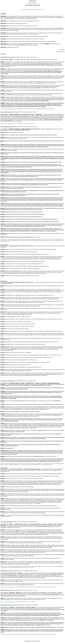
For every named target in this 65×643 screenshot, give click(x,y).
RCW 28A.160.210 (23, 23)
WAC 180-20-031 (54, 61)
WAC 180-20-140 (4, 592)
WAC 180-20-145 (4, 607)
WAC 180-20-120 (4, 524)
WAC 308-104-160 (56, 156)
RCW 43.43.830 (33, 183)
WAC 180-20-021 (4, 114)
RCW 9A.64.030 (46, 171)
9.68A (29, 170)
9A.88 (21, 171)
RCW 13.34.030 (33, 187)
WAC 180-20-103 (46, 28)
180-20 (14, 16)
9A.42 (37, 169)
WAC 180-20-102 (36, 237)
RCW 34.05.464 (10, 559)
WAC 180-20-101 (4, 128)
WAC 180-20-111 (4, 383)
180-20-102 (33, 526)
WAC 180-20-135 (4, 573)
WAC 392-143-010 (35, 63)
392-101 (41, 552)
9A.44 (47, 170)
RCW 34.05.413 (51, 551)
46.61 (58, 319)
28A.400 (32, 149)
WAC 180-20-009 (4, 59)
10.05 (38, 165)
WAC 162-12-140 (55, 413)
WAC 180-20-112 (4, 469)
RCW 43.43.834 (57, 145)
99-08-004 (13, 240)
